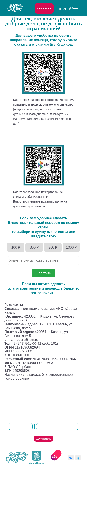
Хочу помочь (43, 8)
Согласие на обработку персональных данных (42, 485)
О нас (31, 406)
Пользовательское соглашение (38, 496)
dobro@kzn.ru (20, 426)
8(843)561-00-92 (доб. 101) (57, 426)
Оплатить (43, 273)
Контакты (50, 406)
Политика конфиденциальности (43, 474)
